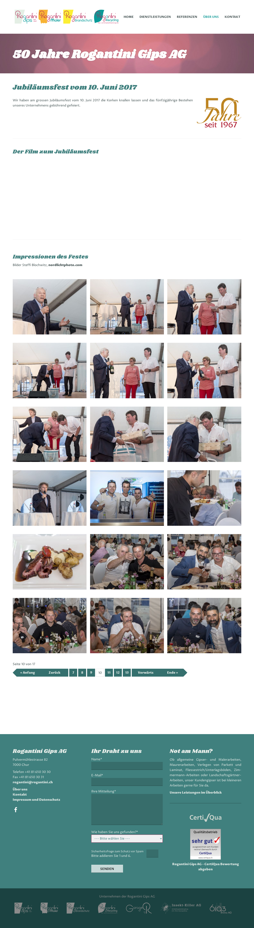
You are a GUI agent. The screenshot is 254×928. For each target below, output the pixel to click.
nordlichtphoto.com (65, 265)
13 (127, 672)
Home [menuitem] (129, 17)
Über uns (20, 789)
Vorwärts (145, 672)
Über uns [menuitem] (211, 17)
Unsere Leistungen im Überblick (196, 792)
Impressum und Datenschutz (36, 800)
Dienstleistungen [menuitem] (155, 17)
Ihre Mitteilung (103, 791)
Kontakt (20, 794)
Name (97, 759)
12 (118, 672)
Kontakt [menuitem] (232, 17)
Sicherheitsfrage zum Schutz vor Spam (117, 851)
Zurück (54, 672)
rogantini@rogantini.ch (33, 782)
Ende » (172, 672)
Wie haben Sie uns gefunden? (114, 832)
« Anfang (27, 672)
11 (109, 672)
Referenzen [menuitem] (187, 17)
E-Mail (98, 775)
